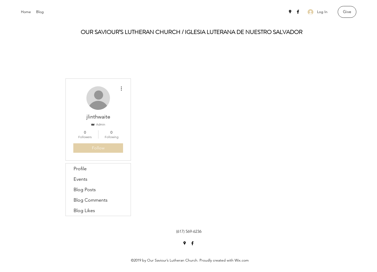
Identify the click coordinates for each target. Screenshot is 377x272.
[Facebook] (298, 11)
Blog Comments (91, 200)
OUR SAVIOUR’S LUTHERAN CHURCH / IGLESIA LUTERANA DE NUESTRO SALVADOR (191, 32)
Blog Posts (85, 189)
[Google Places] (290, 11)
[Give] (347, 12)
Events (80, 179)
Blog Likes (84, 210)
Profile (80, 169)
